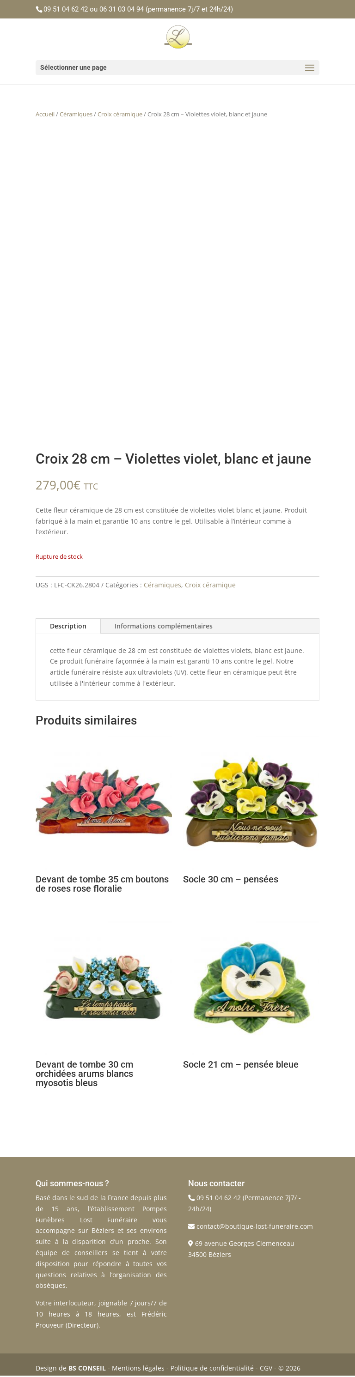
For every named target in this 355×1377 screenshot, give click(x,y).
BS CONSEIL (87, 1368)
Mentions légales (138, 1368)
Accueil (45, 114)
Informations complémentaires (164, 626)
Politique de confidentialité (212, 1368)
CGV (266, 1368)
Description (68, 626)
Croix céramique (120, 114)
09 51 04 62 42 (65, 9)
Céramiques (76, 114)
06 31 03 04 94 (121, 9)
